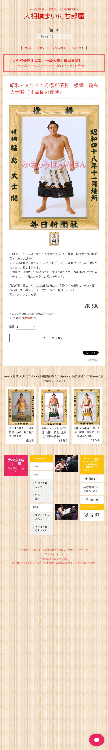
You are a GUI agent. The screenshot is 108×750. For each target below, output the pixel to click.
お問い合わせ (90, 499)
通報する (93, 360)
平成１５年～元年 (42, 496)
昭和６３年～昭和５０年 (42, 517)
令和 (35, 466)
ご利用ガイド (90, 478)
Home (28, 47)
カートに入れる (53, 338)
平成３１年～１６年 (42, 485)
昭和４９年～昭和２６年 (42, 529)
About (42, 47)
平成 (35, 475)
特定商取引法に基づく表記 (90, 489)
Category (59, 47)
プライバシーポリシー (54, 554)
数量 (11, 326)
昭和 (35, 507)
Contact (77, 47)
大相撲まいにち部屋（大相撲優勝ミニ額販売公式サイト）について (54, 550)
